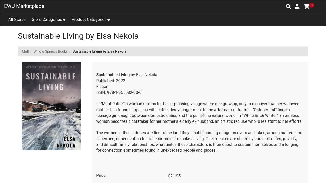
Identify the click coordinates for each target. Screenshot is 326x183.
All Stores (17, 19)
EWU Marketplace (24, 6)
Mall (25, 51)
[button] (297, 6)
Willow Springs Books (51, 51)
